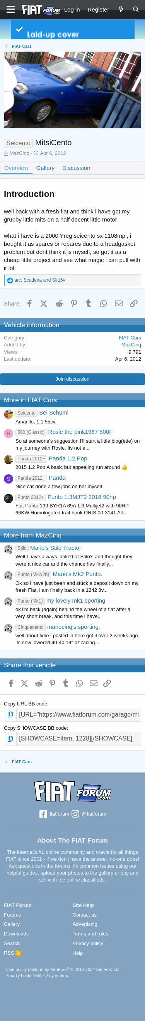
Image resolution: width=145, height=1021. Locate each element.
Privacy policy (88, 943)
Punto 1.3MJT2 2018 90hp (65, 497)
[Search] (135, 9)
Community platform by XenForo (63, 969)
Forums (12, 915)
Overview (16, 168)
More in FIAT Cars (30, 400)
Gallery (45, 168)
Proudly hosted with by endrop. (37, 975)
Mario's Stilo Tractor (48, 547)
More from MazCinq (32, 535)
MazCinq (19, 153)
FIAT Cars (130, 338)
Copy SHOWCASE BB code (35, 728)
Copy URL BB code (25, 704)
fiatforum (54, 814)
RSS (12, 953)
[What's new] (120, 9)
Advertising (85, 924)
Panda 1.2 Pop (51, 458)
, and (39, 280)
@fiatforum (88, 814)
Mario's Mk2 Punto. (58, 574)
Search (12, 943)
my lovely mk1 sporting (60, 600)
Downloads (16, 934)
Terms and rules (90, 934)
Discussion (76, 168)
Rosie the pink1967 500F (64, 431)
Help (78, 953)
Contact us (85, 915)
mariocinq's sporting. (57, 626)
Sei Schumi (41, 412)
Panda (40, 477)
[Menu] (11, 9)
